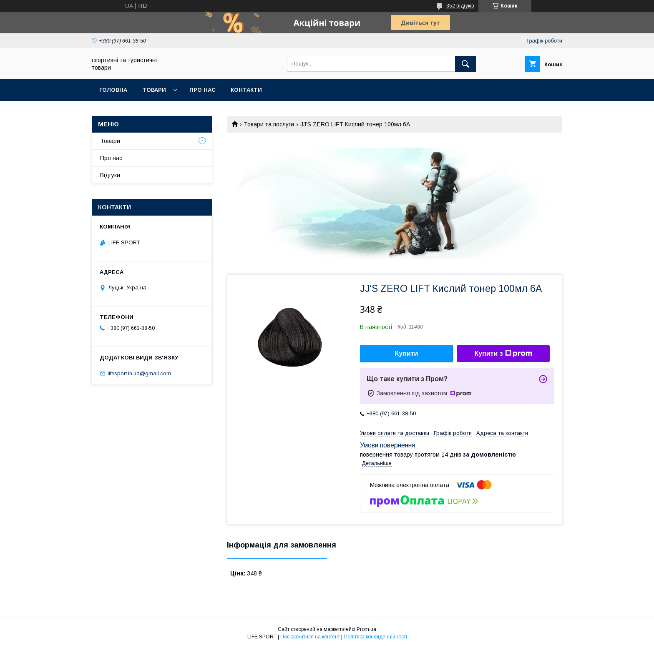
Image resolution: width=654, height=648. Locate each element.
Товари (154, 90)
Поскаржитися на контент (310, 637)
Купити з (503, 353)
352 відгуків (460, 6)
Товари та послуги (269, 124)
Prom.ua (366, 629)
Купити (406, 353)
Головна (113, 90)
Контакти (246, 90)
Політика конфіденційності (375, 637)
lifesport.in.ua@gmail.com (139, 373)
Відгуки (110, 175)
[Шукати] (465, 64)
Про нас (202, 90)
